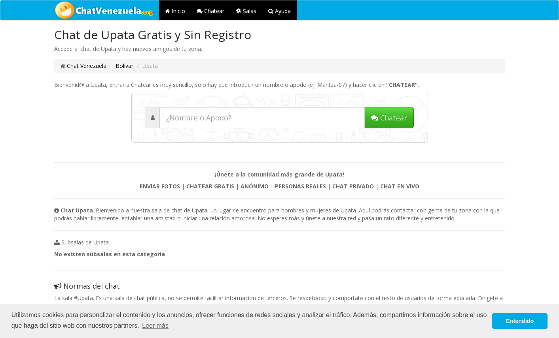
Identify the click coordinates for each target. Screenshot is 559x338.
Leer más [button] (155, 325)
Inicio (175, 11)
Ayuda (279, 11)
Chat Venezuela (86, 65)
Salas (246, 11)
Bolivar (123, 65)
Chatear (210, 11)
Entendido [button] (520, 321)
